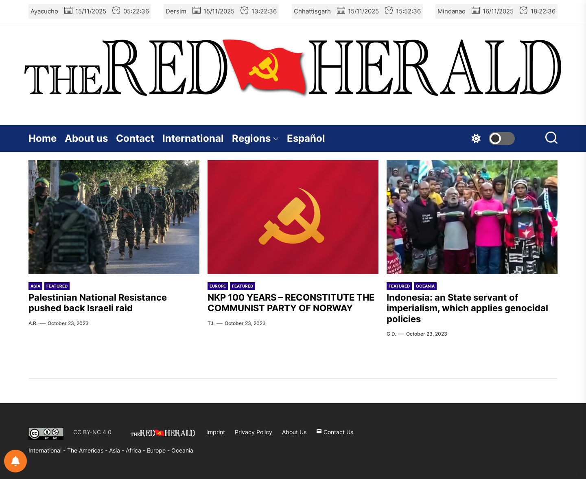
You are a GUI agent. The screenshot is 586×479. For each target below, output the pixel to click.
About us (86, 138)
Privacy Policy (253, 431)
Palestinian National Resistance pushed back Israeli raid (97, 302)
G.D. (391, 334)
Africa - (136, 450)
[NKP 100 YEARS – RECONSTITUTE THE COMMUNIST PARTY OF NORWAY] (293, 217)
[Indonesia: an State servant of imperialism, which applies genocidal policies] (472, 217)
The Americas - (88, 450)
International (193, 138)
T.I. (211, 323)
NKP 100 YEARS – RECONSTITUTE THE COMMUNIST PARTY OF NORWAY (291, 302)
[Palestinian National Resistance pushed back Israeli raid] (113, 217)
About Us (294, 431)
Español (306, 138)
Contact (135, 138)
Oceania (425, 285)
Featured (57, 285)
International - (47, 450)
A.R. (32, 323)
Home (42, 138)
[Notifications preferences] (15, 461)
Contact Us (334, 431)
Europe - (159, 450)
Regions (255, 138)
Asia (35, 285)
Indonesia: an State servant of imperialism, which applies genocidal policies (467, 308)
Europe (218, 285)
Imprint (215, 431)
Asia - (117, 450)
